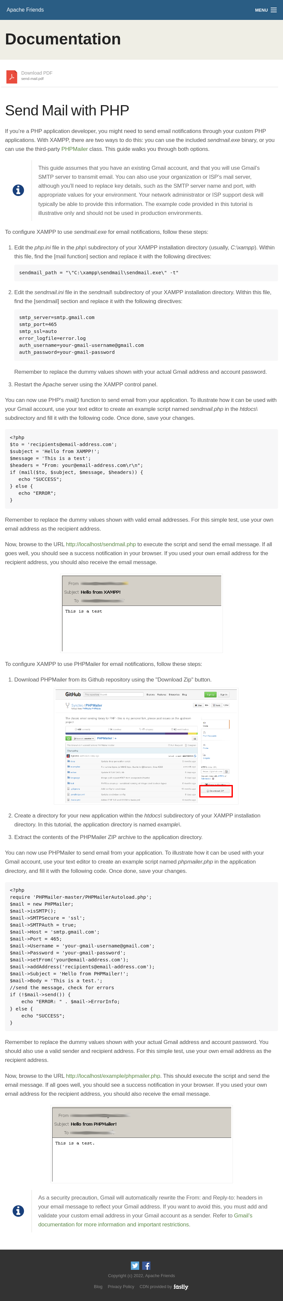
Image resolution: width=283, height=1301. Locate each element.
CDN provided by (164, 1286)
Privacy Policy (121, 1286)
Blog (98, 1286)
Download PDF (36, 76)
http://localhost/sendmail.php (101, 544)
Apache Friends (25, 10)
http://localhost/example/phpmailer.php (113, 1076)
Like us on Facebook (146, 1266)
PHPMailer (74, 149)
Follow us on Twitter (135, 1266)
